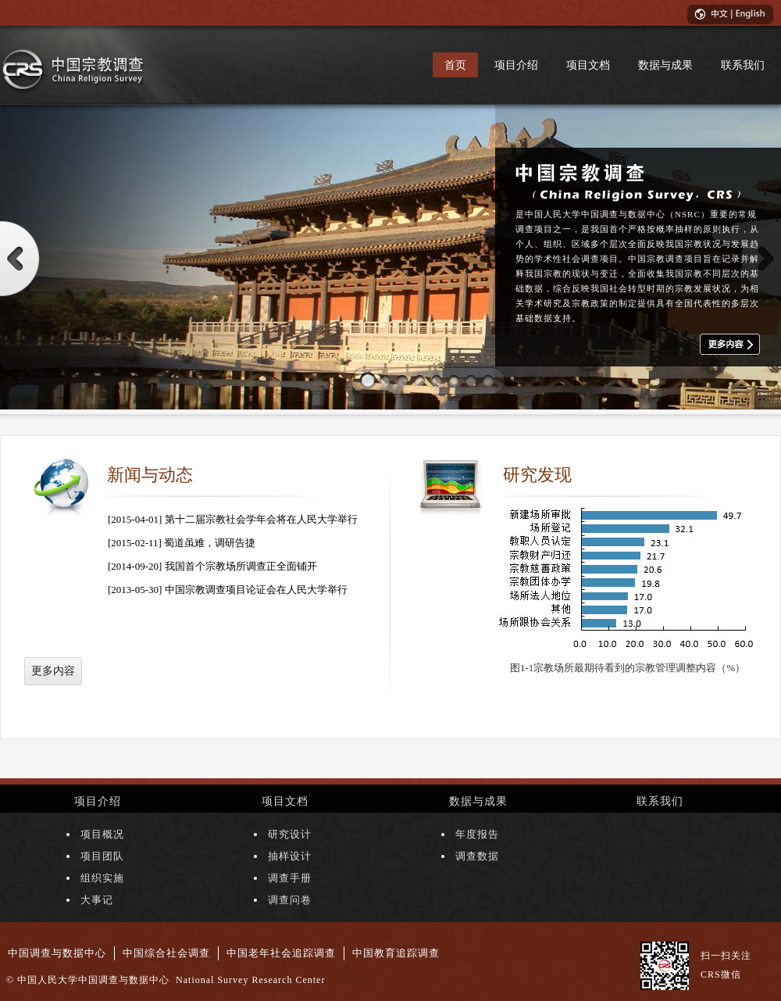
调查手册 (290, 878)
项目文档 (588, 64)
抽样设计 (290, 856)
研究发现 (537, 474)
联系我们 (743, 64)
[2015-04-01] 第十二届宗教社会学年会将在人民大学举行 (233, 519)
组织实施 (102, 878)
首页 (455, 64)
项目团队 (102, 856)
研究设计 (290, 834)
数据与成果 (665, 64)
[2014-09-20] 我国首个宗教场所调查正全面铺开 (212, 566)
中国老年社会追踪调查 (281, 953)
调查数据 (477, 856)
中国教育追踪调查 (396, 953)
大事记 (96, 900)
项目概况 (102, 834)
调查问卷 (290, 900)
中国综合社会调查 (166, 953)
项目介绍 (516, 64)
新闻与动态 (150, 474)
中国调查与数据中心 (57, 953)
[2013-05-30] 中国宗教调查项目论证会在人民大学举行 (228, 589)
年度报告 (477, 834)
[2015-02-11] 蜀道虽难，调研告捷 (181, 543)
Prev (20, 258)
